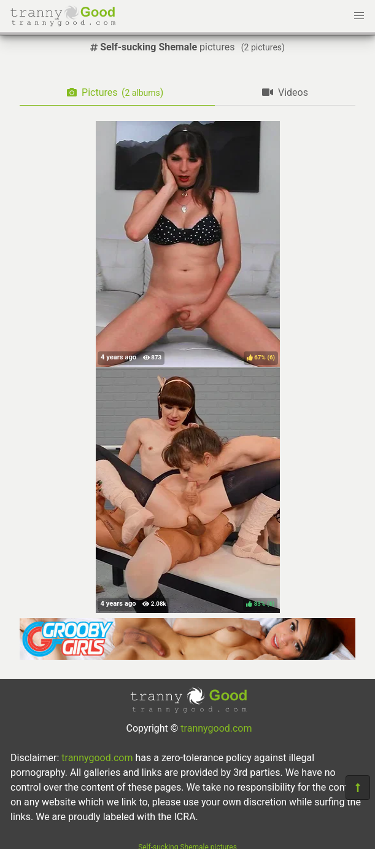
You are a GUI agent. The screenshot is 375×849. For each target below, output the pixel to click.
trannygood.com (216, 728)
